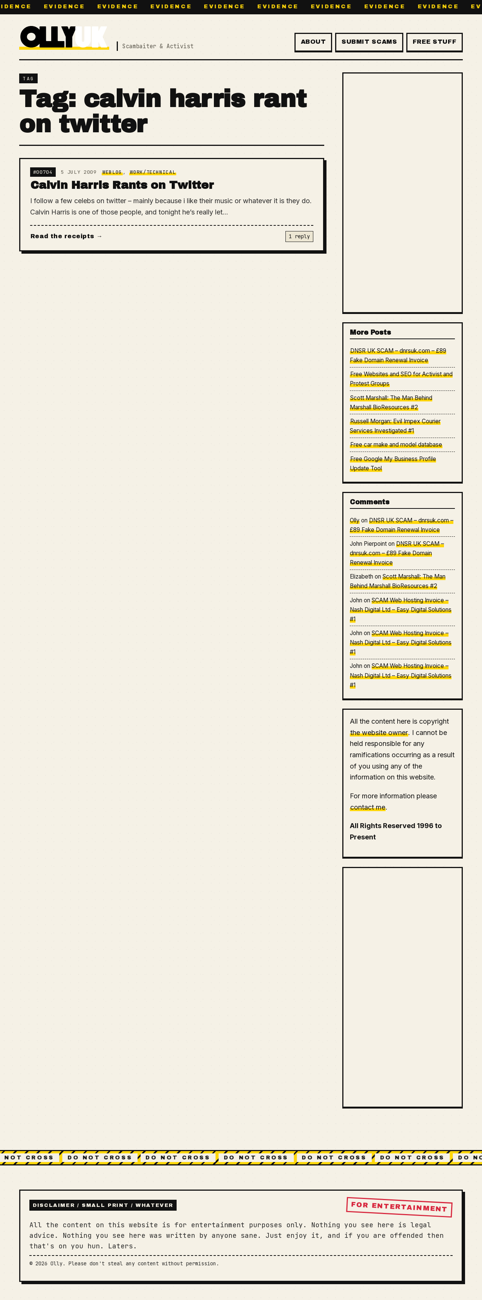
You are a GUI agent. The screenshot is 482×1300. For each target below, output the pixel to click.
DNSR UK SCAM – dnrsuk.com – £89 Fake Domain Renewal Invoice (397, 553)
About (313, 41)
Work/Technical (152, 172)
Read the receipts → (67, 236)
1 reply (299, 236)
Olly (355, 520)
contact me (367, 807)
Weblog (112, 172)
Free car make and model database (396, 444)
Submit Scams (369, 41)
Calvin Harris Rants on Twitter (122, 185)
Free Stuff (434, 41)
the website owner (379, 733)
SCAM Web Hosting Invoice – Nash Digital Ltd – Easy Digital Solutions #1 (400, 610)
